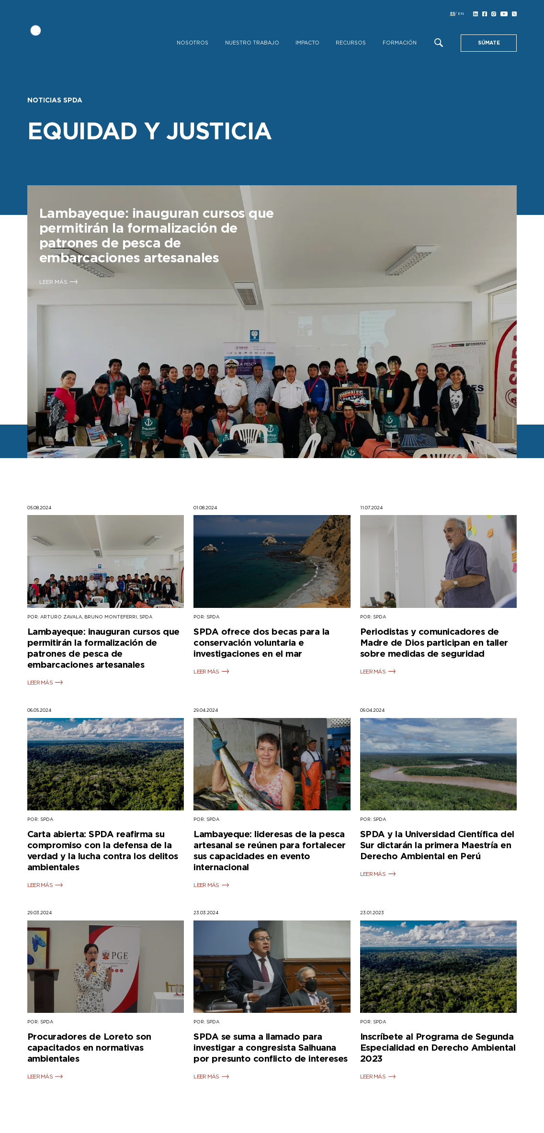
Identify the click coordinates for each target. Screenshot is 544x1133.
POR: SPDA (206, 617)
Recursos (351, 43)
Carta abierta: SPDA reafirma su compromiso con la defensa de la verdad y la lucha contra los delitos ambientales (102, 851)
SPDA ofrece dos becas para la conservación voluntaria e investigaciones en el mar (261, 643)
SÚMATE (489, 43)
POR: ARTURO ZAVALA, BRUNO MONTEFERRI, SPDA (89, 617)
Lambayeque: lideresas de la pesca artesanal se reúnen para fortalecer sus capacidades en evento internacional (269, 851)
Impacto (307, 43)
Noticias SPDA (54, 101)
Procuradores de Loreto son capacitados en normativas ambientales (89, 1048)
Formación (400, 43)
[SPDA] (80, 37)
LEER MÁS (40, 682)
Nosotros (192, 43)
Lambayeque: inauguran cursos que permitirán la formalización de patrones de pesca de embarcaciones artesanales (103, 649)
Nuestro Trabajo (252, 43)
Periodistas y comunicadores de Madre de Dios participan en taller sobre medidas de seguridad (434, 643)
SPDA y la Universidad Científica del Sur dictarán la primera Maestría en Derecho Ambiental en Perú (437, 845)
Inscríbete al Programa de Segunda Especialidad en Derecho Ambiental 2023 (438, 1048)
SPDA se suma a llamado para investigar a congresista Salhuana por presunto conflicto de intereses (270, 1048)
